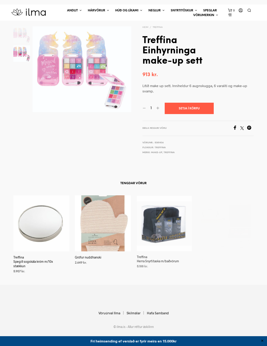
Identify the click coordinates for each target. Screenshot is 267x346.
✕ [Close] (262, 341)
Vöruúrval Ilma (109, 313)
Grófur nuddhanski (88, 255)
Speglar (210, 10)
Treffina (158, 27)
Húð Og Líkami (126, 10)
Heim (145, 27)
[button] (231, 10)
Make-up (156, 152)
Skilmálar (134, 313)
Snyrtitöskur (182, 10)
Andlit (72, 10)
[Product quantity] (151, 108)
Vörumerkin (203, 15)
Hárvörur (96, 10)
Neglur (154, 10)
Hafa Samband (158, 313)
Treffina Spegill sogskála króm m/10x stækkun (33, 261)
